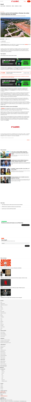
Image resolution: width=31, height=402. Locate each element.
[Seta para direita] (29, 6)
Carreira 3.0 (3, 371)
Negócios (2, 315)
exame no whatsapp (4, 221)
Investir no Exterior (3, 352)
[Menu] (1, 1)
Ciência (1, 328)
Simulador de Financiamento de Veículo (6, 342)
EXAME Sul (2, 347)
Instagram (2, 387)
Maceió (12, 137)
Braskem (9, 137)
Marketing (2, 321)
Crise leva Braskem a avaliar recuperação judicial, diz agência (9, 55)
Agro (2, 378)
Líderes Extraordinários (4, 355)
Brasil (2, 4)
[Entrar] (28, 1)
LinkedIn (2, 386)
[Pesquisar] (2, 1)
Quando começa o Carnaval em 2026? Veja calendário (9, 208)
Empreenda (3, 379)
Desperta (3, 238)
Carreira (2, 307)
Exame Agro (2, 324)
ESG (1, 310)
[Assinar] (25, 1)
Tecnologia (2, 325)
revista (3, 367)
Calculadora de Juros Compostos (5, 341)
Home (1, 11)
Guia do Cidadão (3, 332)
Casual (1, 320)
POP (1, 329)
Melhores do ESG (3, 362)
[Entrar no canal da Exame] (25, 225)
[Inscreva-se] (27, 246)
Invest (1, 314)
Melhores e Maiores (3, 361)
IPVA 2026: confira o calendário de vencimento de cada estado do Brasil (11, 206)
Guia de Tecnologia (3, 333)
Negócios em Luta (3, 356)
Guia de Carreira (3, 336)
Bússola (2, 348)
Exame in (3, 370)
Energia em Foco (3, 351)
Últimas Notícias (3, 303)
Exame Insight (2, 311)
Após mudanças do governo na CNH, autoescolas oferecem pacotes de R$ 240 (12, 204)
